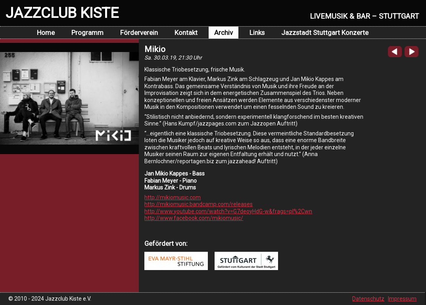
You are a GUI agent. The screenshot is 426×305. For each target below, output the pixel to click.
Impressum (402, 298)
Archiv (223, 33)
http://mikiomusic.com (172, 197)
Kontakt (186, 33)
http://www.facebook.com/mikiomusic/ (193, 218)
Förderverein (139, 33)
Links (257, 33)
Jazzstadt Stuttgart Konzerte (324, 33)
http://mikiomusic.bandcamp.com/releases (198, 204)
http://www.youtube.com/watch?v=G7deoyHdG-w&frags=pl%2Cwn (228, 211)
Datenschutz (368, 298)
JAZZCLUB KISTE (62, 12)
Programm (87, 33)
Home (46, 33)
